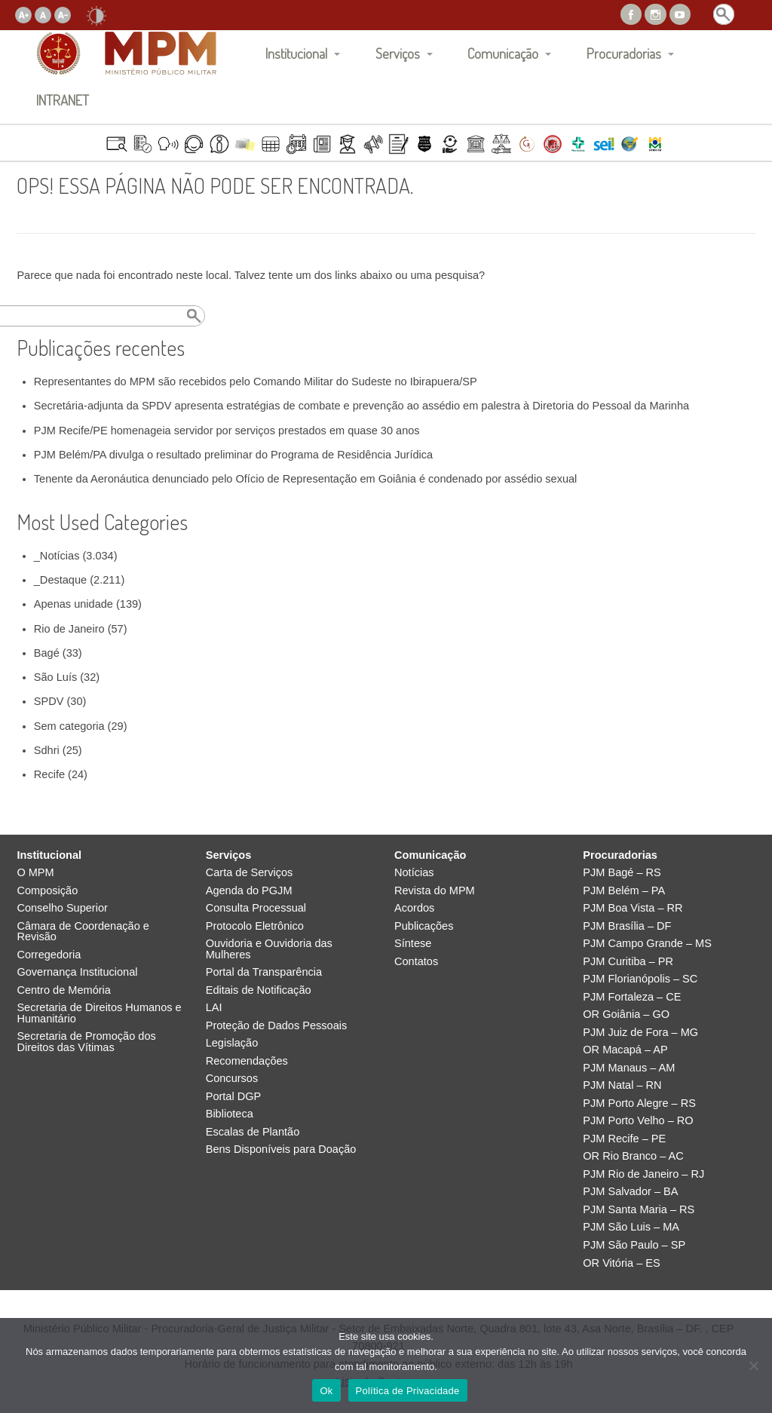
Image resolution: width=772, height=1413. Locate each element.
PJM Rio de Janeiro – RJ (643, 1174)
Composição (47, 891)
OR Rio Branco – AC (633, 1156)
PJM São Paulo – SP (634, 1245)
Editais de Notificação (258, 990)
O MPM (35, 872)
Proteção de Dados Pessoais (277, 1025)
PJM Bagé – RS (622, 872)
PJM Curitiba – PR (628, 961)
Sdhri (47, 750)
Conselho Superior (62, 908)
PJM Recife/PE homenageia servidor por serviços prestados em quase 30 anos (227, 431)
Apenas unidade (73, 604)
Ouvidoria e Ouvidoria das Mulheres (269, 949)
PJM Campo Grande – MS (647, 943)
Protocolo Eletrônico (255, 926)
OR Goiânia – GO (626, 1014)
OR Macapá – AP (625, 1050)
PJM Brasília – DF (627, 926)
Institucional (296, 53)
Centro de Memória (64, 990)
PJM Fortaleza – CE (632, 997)
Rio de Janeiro (69, 629)
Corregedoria (49, 955)
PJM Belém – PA (624, 891)
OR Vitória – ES (621, 1263)
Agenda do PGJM (249, 891)
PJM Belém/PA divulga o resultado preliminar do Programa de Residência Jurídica (233, 455)
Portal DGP (234, 1096)
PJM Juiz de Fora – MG (640, 1032)
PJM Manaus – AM (629, 1068)
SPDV (49, 701)
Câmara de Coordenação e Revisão (83, 932)
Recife (49, 774)
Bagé (47, 653)
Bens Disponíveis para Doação (281, 1149)
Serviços (397, 53)
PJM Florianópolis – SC (640, 979)
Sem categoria (69, 726)
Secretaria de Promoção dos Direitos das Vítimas (86, 1042)
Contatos (416, 961)
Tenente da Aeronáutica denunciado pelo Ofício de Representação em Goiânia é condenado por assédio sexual (305, 479)
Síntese (412, 943)
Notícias (414, 872)
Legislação (232, 1043)
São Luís (55, 677)
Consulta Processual (256, 908)
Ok (326, 1390)
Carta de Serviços (249, 872)
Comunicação (502, 53)
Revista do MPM (434, 891)
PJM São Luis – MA (631, 1227)
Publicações (423, 926)
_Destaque (60, 580)
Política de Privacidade (408, 1390)
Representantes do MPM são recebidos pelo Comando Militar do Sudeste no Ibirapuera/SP (255, 381)
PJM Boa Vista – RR (632, 908)
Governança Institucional (77, 972)
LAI (214, 1007)
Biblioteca (229, 1114)
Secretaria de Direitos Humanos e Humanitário (99, 1013)
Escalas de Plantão (253, 1132)
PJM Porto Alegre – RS (639, 1103)
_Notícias (57, 556)
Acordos (414, 908)
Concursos (232, 1078)
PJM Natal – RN (622, 1085)
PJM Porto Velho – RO (638, 1120)
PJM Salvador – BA (630, 1191)
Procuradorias (624, 53)
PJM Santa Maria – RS (638, 1209)
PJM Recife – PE (624, 1139)
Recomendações (247, 1061)
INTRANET (62, 100)
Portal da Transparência (264, 972)
